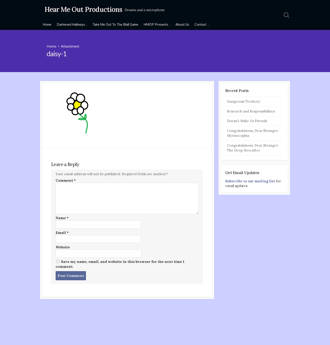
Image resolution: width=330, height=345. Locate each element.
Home (47, 24)
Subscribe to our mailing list (250, 181)
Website (63, 247)
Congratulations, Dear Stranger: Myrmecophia (253, 133)
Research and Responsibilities (251, 111)
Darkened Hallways (71, 24)
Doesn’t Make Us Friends (247, 121)
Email (62, 232)
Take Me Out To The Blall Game (115, 24)
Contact (200, 24)
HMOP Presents (155, 24)
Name (62, 218)
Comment (66, 180)
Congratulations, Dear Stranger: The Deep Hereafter (253, 148)
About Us (181, 24)
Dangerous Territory (243, 101)
